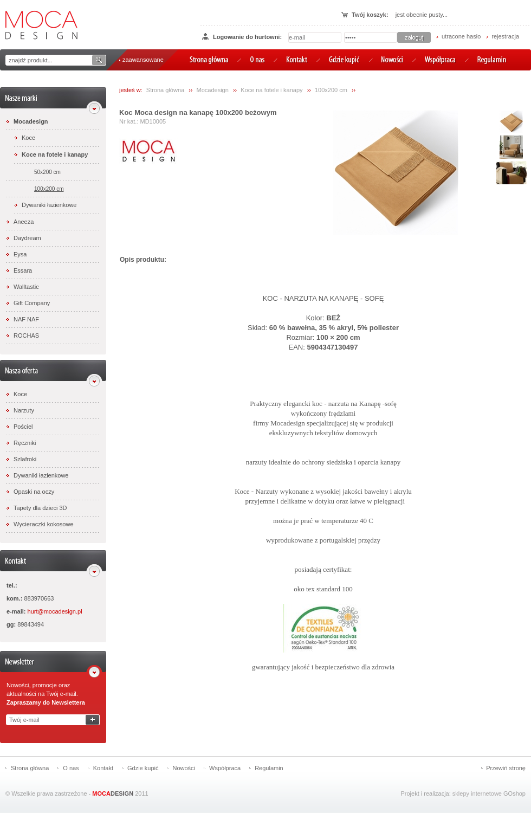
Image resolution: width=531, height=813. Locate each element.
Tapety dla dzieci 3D (40, 508)
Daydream (27, 238)
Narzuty (24, 410)
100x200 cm (48, 189)
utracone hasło (461, 36)
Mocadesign (31, 121)
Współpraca (225, 768)
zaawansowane (143, 59)
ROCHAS (26, 335)
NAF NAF (26, 319)
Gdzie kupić (142, 768)
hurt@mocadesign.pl (55, 611)
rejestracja (505, 36)
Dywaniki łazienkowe (49, 205)
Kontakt (103, 768)
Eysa (20, 254)
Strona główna (165, 90)
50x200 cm (47, 172)
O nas (71, 768)
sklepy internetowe (477, 793)
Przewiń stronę (506, 768)
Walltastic (26, 286)
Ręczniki (25, 443)
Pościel (23, 426)
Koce (28, 137)
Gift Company (32, 303)
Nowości (183, 768)
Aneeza (24, 221)
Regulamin (269, 768)
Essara (23, 270)
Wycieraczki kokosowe (44, 524)
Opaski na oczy (34, 491)
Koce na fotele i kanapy (55, 154)
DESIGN (112, 793)
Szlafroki (25, 459)
